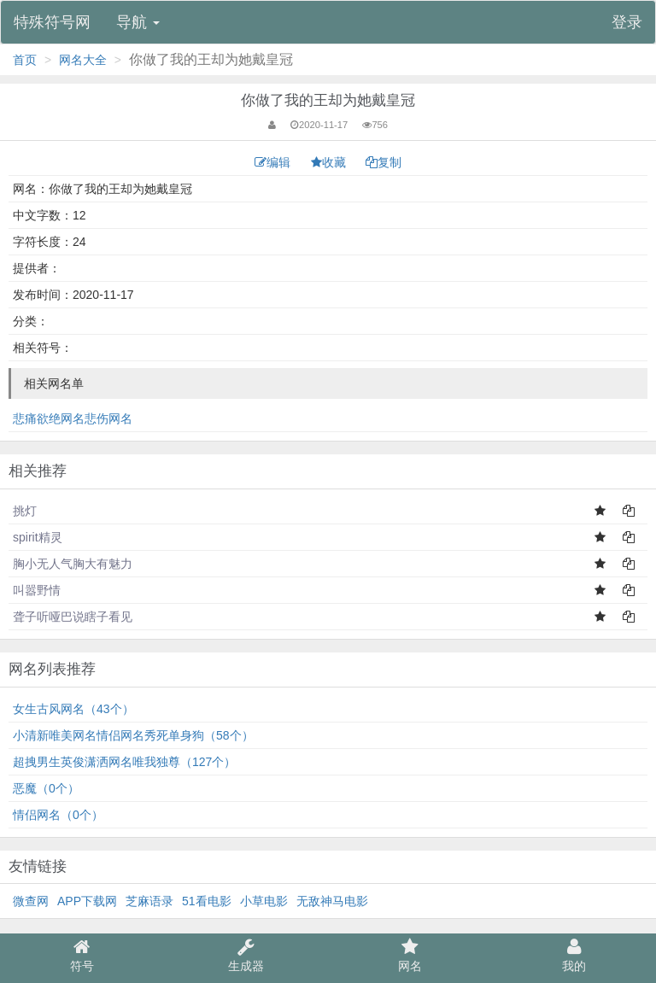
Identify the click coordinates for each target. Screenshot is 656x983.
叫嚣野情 (37, 590)
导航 (138, 22)
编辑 (274, 162)
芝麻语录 (149, 901)
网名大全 (83, 60)
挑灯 (25, 511)
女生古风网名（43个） (73, 709)
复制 (383, 162)
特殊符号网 (52, 22)
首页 (25, 60)
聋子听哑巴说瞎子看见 (72, 616)
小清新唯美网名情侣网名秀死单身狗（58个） (133, 735)
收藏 (330, 162)
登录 (627, 22)
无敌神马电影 (332, 901)
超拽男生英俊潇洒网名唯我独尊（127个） (124, 762)
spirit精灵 (37, 537)
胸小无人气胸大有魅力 (72, 563)
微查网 (31, 901)
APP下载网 (87, 901)
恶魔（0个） (46, 788)
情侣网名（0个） (58, 815)
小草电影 (264, 901)
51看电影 (206, 901)
